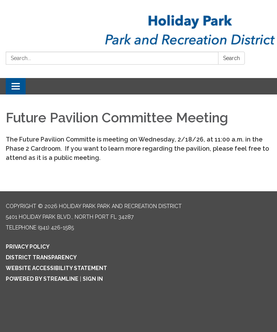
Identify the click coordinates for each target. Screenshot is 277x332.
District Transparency (41, 257)
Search (231, 58)
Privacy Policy (28, 247)
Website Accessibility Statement (56, 268)
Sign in (93, 279)
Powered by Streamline (42, 279)
